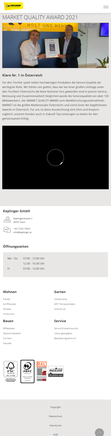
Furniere (7, 338)
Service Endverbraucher (66, 328)
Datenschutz (55, 416)
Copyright (55, 407)
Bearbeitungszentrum (65, 338)
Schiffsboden (9, 303)
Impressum (55, 425)
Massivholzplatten (12, 333)
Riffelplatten (9, 328)
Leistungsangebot (63, 333)
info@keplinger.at (22, 232)
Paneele (7, 308)
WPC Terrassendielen (64, 303)
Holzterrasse (60, 299)
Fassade (7, 343)
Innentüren (8, 313)
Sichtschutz (60, 308)
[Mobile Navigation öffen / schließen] (105, 7)
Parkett (6, 299)
